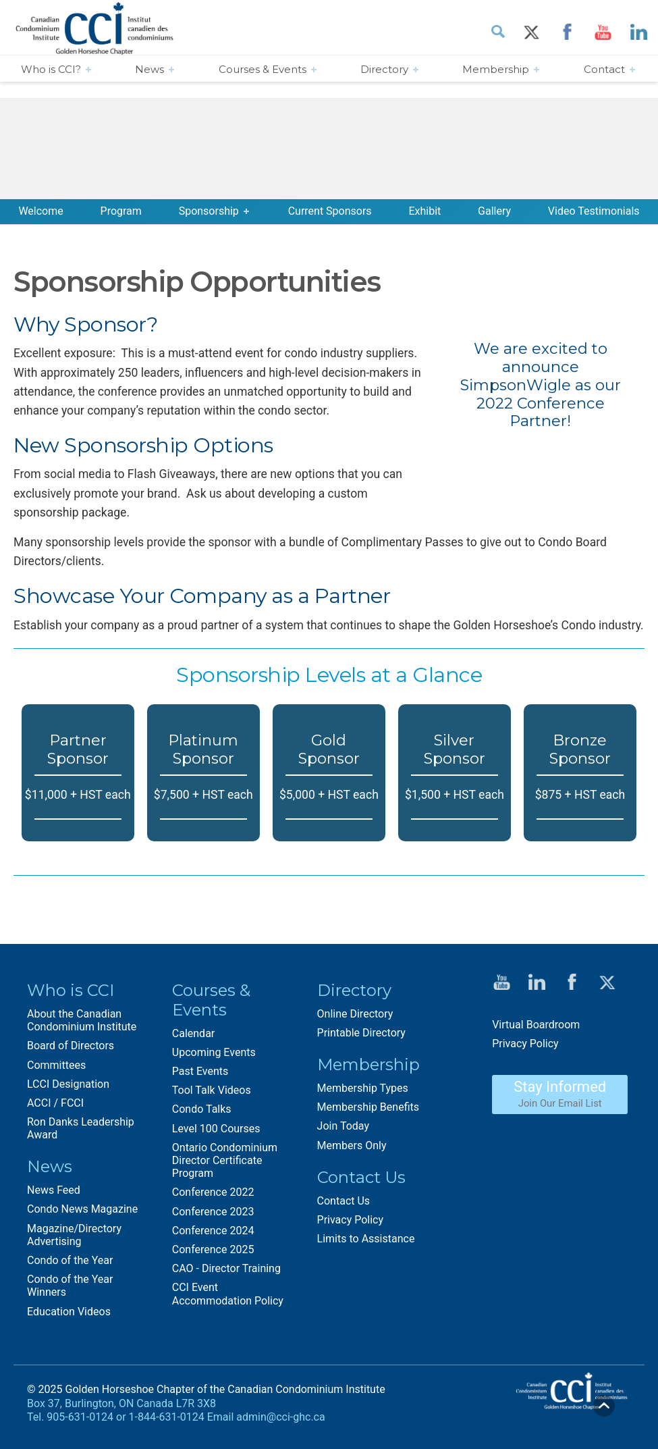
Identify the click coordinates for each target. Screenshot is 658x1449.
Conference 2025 (213, 1249)
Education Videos (69, 1311)
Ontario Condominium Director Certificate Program (224, 1160)
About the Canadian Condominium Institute (81, 1020)
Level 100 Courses (216, 1128)
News (149, 69)
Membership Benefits (368, 1107)
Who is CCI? (51, 69)
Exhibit (424, 211)
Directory (384, 69)
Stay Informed (560, 1093)
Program (121, 211)
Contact (604, 69)
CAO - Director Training (226, 1268)
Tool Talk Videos (211, 1090)
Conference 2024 (213, 1230)
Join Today (343, 1125)
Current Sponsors (330, 211)
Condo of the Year (70, 1260)
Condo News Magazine (82, 1209)
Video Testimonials (594, 211)
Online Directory (355, 1013)
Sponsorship (209, 211)
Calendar (193, 1033)
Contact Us (344, 1200)
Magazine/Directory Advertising (74, 1235)
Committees (56, 1065)
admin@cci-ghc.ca (280, 1417)
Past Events (200, 1071)
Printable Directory (361, 1032)
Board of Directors (70, 1045)
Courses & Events (262, 69)
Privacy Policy (350, 1219)
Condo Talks (201, 1109)
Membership (495, 69)
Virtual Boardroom (536, 1024)
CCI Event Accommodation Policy (227, 1294)
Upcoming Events (214, 1052)
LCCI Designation (68, 1084)
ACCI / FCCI (55, 1103)
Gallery (494, 211)
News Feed (53, 1190)
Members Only (352, 1145)
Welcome (40, 211)
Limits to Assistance (366, 1238)
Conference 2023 (213, 1211)
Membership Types (362, 1088)
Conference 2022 (213, 1192)
